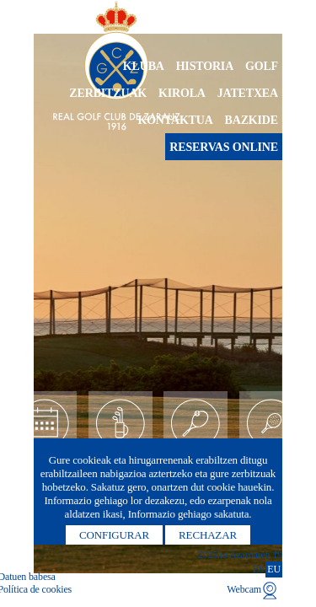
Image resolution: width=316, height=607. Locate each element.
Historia (205, 66)
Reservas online (223, 147)
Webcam (244, 589)
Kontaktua (174, 120)
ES (259, 569)
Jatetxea (247, 93)
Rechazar (208, 535)
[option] (158, 303)
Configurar (114, 535)
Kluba (143, 66)
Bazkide (251, 120)
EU (274, 569)
